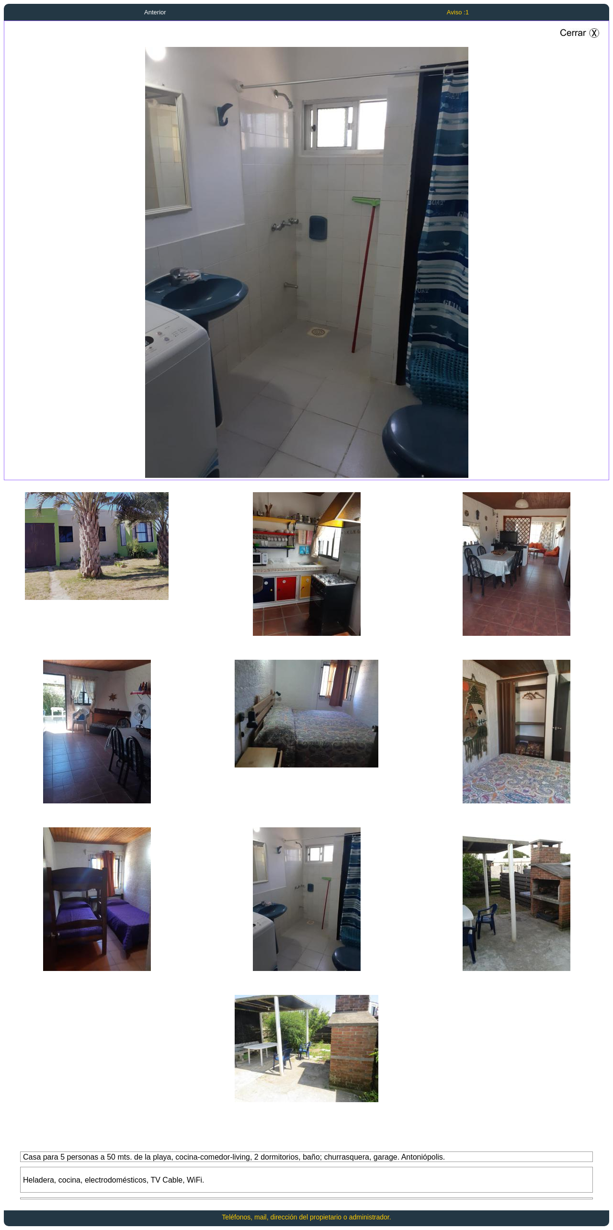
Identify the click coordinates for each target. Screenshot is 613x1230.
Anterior (155, 12)
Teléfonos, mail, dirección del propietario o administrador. (306, 1217)
